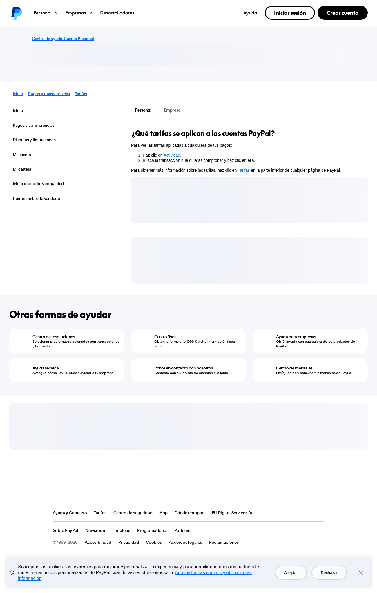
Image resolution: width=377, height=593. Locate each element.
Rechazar (329, 572)
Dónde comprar (190, 512)
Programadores (152, 530)
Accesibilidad (98, 542)
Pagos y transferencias (49, 93)
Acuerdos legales (185, 542)
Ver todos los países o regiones (319, 513)
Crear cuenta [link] (342, 13)
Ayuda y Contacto (70, 512)
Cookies (154, 542)
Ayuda (250, 13)
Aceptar (291, 572)
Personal (46, 13)
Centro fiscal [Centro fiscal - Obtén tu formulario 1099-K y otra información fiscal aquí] (165, 336)
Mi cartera (22, 169)
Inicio (18, 93)
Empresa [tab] (172, 110)
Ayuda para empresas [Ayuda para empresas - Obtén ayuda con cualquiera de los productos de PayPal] (296, 336)
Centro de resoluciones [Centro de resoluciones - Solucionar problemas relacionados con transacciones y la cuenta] (53, 336)
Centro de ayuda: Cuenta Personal (63, 38)
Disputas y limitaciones (34, 139)
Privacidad (128, 542)
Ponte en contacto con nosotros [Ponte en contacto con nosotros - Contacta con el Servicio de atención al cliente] (183, 368)
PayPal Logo (74, 490)
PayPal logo (16, 13)
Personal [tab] (143, 110)
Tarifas (81, 93)
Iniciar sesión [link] (290, 13)
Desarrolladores (117, 13)
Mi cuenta (22, 154)
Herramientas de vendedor (37, 198)
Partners (182, 530)
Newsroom (95, 530)
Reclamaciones (224, 542)
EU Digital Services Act (233, 512)
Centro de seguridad (133, 512)
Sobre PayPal (65, 530)
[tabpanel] (246, 151)
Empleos (121, 530)
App (164, 512)
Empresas (79, 13)
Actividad (172, 155)
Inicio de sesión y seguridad (38, 183)
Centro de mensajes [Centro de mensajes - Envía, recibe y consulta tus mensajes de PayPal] (294, 368)
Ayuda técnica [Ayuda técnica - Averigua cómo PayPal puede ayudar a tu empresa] (45, 368)
